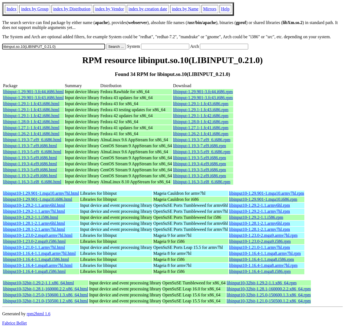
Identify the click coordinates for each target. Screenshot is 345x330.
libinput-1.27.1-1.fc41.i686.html (31, 127)
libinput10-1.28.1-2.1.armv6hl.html (34, 223)
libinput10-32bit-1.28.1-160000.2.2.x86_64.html (45, 289)
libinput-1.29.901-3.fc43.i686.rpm (203, 97)
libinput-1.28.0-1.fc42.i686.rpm (200, 121)
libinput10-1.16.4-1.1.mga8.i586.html (36, 259)
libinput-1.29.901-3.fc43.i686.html (33, 97)
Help (225, 9)
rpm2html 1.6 (38, 313)
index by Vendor (109, 9)
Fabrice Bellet (14, 323)
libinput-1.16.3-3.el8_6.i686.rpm (201, 181)
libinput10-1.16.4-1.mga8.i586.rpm (260, 271)
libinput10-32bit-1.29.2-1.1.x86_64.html (38, 283)
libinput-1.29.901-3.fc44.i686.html (33, 91)
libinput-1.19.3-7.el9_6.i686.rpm (201, 139)
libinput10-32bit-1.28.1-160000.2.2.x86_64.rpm (269, 289)
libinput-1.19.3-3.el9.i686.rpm (199, 169)
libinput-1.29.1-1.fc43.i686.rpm (200, 103)
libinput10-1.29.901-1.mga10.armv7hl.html (41, 193)
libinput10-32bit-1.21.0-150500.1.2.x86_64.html (45, 301)
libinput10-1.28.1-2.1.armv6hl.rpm (259, 223)
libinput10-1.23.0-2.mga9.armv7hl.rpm (263, 235)
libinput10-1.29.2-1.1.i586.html (30, 217)
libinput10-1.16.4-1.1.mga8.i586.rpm (261, 259)
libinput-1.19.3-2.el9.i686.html (30, 175)
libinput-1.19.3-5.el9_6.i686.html (32, 151)
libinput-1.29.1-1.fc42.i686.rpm (200, 115)
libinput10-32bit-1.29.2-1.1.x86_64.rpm (261, 283)
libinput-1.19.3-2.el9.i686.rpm (199, 175)
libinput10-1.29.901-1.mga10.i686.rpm (263, 199)
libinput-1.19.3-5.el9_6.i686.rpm (201, 151)
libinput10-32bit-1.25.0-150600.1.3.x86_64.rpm (269, 295)
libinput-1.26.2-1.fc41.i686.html (31, 133)
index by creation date (147, 9)
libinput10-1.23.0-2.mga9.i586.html (34, 241)
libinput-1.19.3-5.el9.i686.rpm (199, 157)
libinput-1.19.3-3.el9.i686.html (30, 169)
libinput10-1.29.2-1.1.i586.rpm (256, 217)
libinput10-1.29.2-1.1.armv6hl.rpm (259, 205)
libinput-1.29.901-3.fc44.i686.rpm (203, 91)
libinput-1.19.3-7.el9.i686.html (30, 145)
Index (11, 9)
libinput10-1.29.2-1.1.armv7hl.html (34, 211)
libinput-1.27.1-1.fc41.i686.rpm (200, 127)
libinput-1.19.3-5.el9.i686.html (30, 157)
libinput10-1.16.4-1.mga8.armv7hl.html (38, 265)
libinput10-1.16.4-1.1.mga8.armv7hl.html (39, 253)
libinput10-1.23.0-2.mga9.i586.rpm (260, 241)
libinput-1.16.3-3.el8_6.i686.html (32, 181)
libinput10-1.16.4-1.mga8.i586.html (34, 271)
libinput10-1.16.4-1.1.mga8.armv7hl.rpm (265, 253)
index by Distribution (72, 9)
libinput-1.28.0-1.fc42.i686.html (31, 121)
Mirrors (210, 9)
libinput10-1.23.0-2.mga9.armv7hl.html (38, 235)
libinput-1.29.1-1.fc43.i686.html (31, 103)
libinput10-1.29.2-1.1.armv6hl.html (34, 205)
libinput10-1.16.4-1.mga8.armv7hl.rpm (263, 265)
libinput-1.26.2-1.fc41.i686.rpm (200, 133)
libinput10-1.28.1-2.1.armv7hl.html (34, 229)
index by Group (34, 9)
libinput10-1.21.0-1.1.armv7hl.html (34, 247)
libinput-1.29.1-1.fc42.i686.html (31, 115)
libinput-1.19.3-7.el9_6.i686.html (32, 139)
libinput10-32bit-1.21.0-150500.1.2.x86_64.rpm (269, 301)
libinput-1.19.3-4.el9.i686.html (30, 163)
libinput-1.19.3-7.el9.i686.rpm (199, 145)
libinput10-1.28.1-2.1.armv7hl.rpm (259, 229)
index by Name (185, 9)
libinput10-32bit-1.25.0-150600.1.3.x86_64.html (45, 295)
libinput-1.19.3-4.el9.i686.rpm (199, 163)
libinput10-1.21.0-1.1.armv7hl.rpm (259, 247)
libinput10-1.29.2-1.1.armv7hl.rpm (259, 211)
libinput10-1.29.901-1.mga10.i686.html (37, 199)
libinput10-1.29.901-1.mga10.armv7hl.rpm (266, 193)
